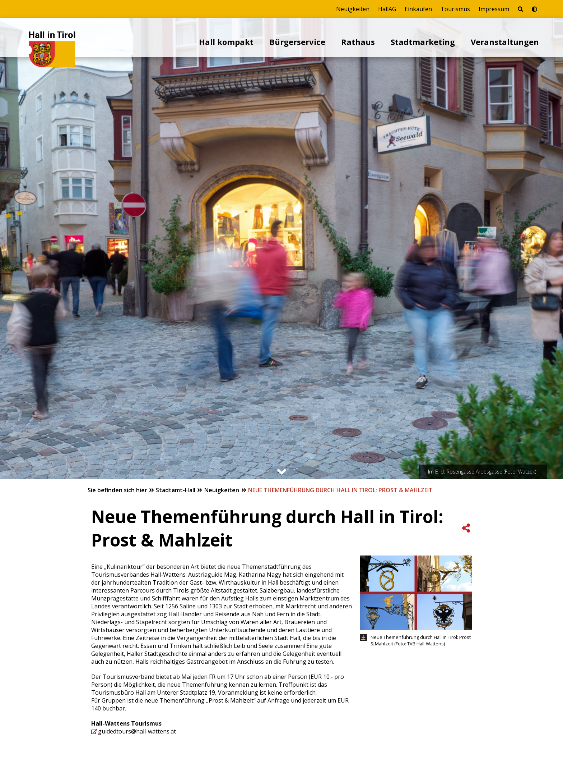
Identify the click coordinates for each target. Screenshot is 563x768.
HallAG (387, 9)
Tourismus (455, 9)
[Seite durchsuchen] (520, 9)
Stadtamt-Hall (176, 490)
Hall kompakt (226, 41)
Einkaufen (418, 9)
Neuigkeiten (352, 9)
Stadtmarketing (423, 41)
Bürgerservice (297, 41)
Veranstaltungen (505, 41)
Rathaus (358, 41)
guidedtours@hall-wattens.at (137, 731)
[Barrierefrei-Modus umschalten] (534, 9)
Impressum (494, 9)
